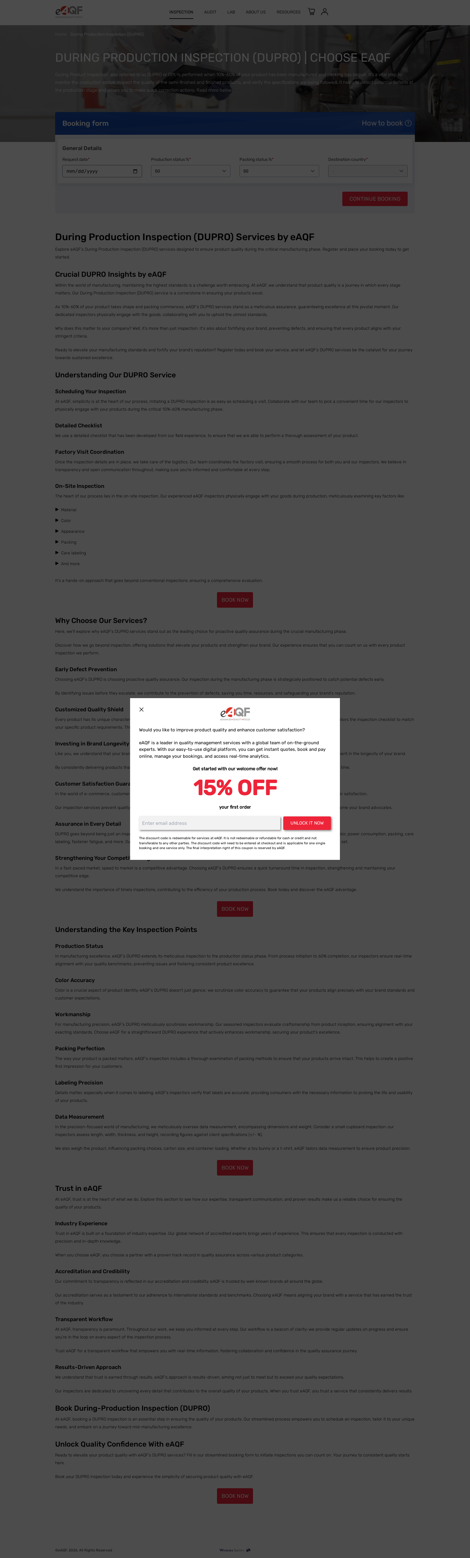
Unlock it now (307, 823)
